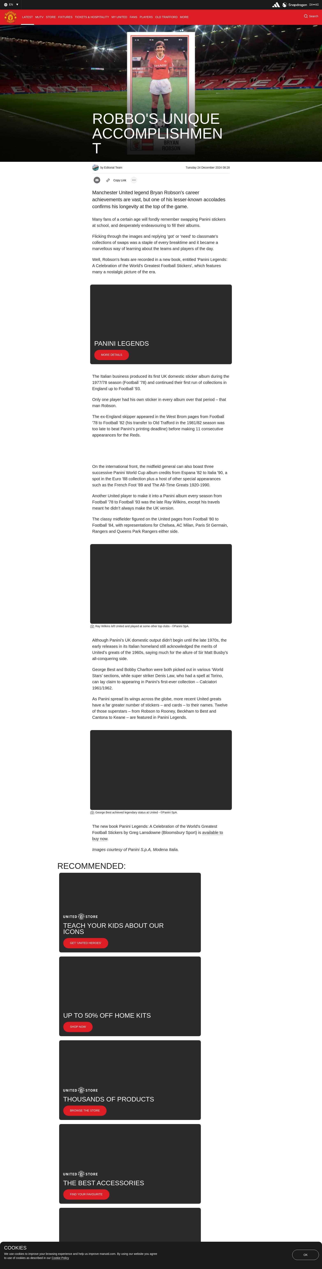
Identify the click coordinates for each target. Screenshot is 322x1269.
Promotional (105, 1115)
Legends (149, 1115)
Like (128, 1115)
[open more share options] (134, 180)
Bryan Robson (176, 1115)
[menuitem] (27, 17)
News (101, 1128)
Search (121, 1128)
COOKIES (15, 1248)
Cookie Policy (60, 1258)
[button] (10, 4)
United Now (146, 1128)
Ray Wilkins (207, 1115)
